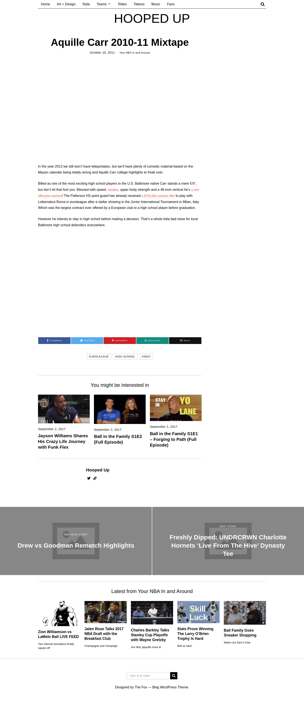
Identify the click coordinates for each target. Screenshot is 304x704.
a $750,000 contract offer (163, 196)
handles (113, 189)
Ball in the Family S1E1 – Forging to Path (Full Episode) (174, 439)
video (146, 356)
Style (86, 4)
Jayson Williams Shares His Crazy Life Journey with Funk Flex (63, 441)
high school (125, 356)
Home (45, 4)
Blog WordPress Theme (170, 687)
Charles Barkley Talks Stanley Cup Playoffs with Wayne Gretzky (150, 635)
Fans (171, 4)
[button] (173, 675)
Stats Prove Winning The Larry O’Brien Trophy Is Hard (195, 634)
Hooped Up (98, 469)
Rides (122, 4)
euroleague (99, 356)
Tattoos (139, 4)
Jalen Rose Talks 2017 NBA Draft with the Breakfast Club (104, 634)
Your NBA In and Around (134, 52)
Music (155, 4)
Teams (102, 4)
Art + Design (66, 4)
